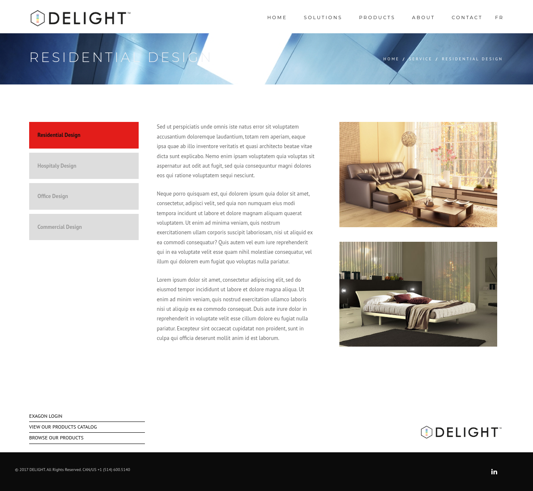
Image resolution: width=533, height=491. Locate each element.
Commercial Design (59, 227)
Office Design (52, 196)
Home (392, 59)
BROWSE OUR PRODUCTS (56, 437)
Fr (499, 17)
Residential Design (58, 135)
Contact (467, 17)
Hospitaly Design (56, 165)
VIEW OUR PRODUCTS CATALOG (63, 427)
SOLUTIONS (323, 17)
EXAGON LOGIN (45, 416)
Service (421, 59)
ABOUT (423, 17)
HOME (277, 17)
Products (377, 17)
